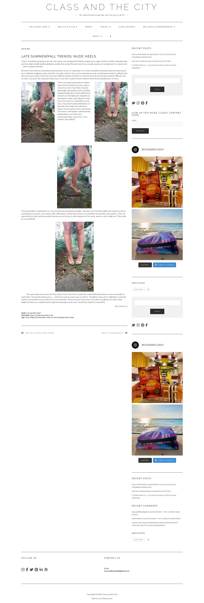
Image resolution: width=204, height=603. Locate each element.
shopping (61, 317)
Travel (105, 27)
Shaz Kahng (137, 518)
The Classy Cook (39, 27)
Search (157, 89)
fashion (44, 317)
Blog (31, 315)
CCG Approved (39, 315)
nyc (52, 317)
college (31, 317)
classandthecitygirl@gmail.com (116, 571)
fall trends (38, 317)
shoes (55, 317)
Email (134, 120)
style (51, 315)
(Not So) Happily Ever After (39, 333)
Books (88, 27)
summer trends (69, 317)
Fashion (46, 315)
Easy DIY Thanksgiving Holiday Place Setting (151, 61)
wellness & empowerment (159, 27)
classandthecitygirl (34, 313)
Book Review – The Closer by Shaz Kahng (162, 518)
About (97, 36)
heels (48, 317)
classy (27, 317)
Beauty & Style (67, 27)
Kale (93, 598)
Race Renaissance (157, 525)
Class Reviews (127, 27)
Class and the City (102, 7)
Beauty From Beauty (112, 333)
